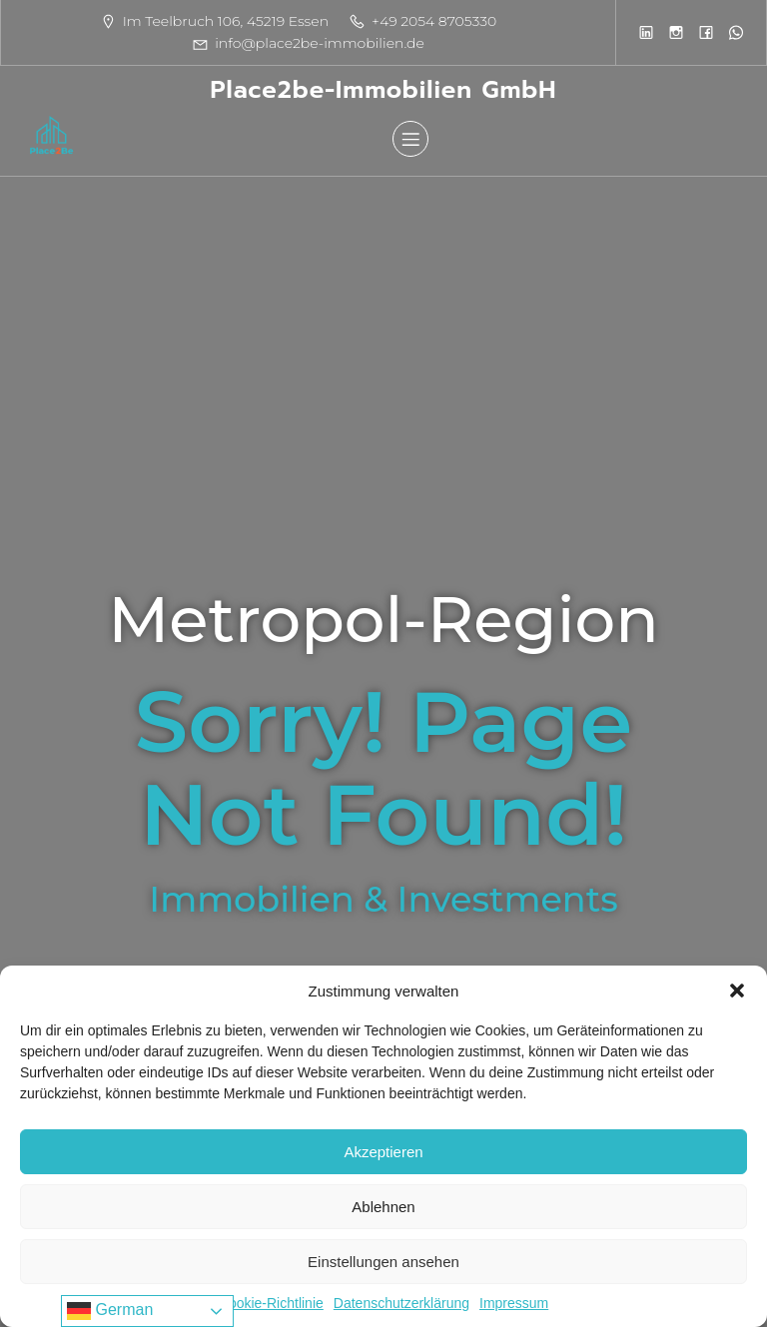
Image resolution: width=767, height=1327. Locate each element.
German (110, 1311)
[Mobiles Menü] (410, 139)
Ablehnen (383, 1206)
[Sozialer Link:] (646, 32)
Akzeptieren (383, 1151)
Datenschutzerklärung (401, 1303)
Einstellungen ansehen (383, 1261)
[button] (737, 990)
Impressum (513, 1303)
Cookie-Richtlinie (271, 1303)
